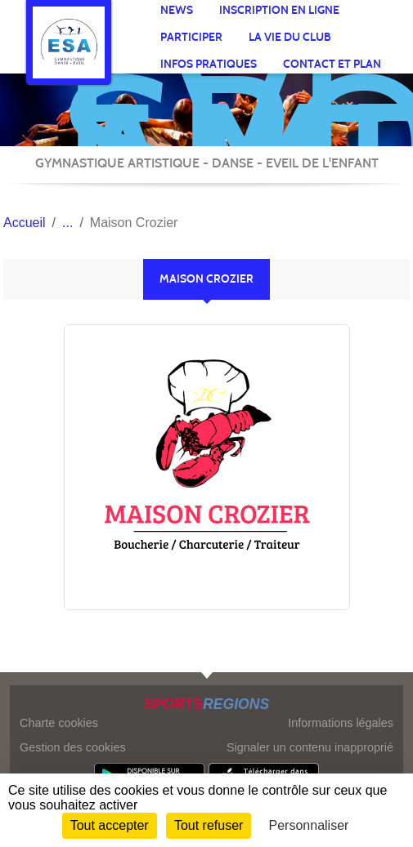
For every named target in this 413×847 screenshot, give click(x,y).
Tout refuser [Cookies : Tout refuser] (208, 825)
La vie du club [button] (290, 37)
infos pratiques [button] (208, 64)
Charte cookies (59, 722)
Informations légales (340, 722)
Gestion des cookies (73, 747)
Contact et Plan (332, 64)
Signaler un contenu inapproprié (310, 747)
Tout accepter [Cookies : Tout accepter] (109, 825)
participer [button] (191, 37)
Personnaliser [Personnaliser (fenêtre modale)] (309, 825)
